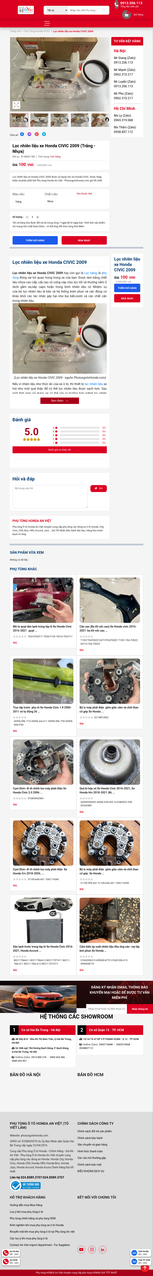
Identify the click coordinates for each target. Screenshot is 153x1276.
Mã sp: (16, 156)
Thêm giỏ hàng (35, 240)
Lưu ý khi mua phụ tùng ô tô (26, 1211)
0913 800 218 (38, 1057)
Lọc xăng (90, 273)
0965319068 (123, 1044)
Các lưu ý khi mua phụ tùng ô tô (29, 1238)
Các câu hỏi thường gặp (91, 1157)
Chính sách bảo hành (90, 1138)
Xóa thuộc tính (84, 193)
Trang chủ (15, 31)
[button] (105, 74)
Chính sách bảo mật (89, 1164)
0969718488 (106, 1044)
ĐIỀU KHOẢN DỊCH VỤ (90, 1171)
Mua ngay (84, 240)
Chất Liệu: (51, 194)
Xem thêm (59, 400)
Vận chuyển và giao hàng (92, 1144)
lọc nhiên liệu (94, 384)
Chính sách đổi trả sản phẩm (94, 1131)
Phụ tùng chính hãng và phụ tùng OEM (33, 1218)
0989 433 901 (19, 1060)
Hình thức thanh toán (90, 1151)
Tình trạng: (44, 156)
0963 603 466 (57, 1057)
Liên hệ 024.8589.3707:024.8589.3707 (37, 1177)
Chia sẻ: (14, 135)
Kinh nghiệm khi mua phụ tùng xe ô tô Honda (37, 1225)
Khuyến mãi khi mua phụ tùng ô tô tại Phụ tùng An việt (42, 1231)
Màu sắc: (19, 194)
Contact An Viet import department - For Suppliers (40, 1245)
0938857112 (86, 1048)
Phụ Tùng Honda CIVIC (37, 31)
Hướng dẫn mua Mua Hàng (26, 1205)
